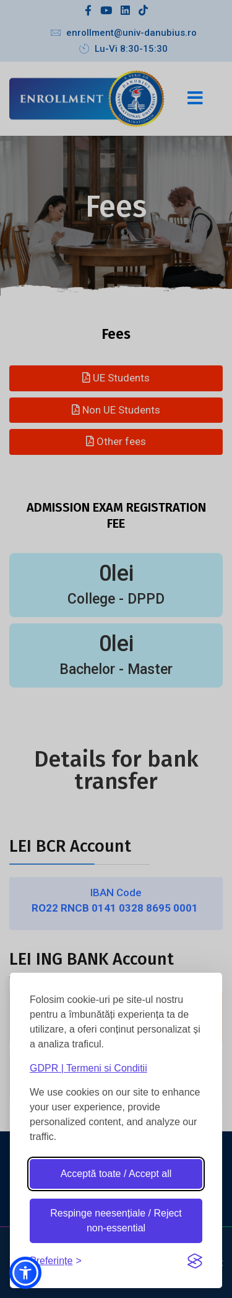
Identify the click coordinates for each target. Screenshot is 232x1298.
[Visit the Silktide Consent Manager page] (194, 1261)
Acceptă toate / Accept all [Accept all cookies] (116, 1173)
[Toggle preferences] (56, 1260)
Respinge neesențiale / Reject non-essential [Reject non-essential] (116, 1220)
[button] (25, 1273)
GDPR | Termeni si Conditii (88, 1068)
